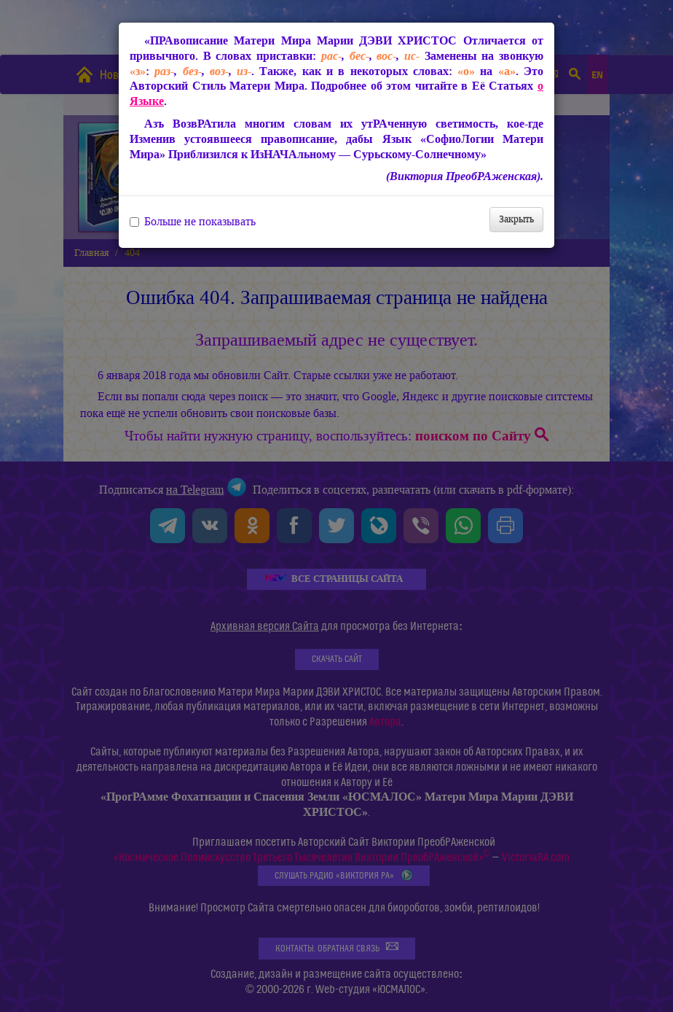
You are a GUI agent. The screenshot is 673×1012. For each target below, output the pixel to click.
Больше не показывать (193, 221)
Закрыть (516, 219)
